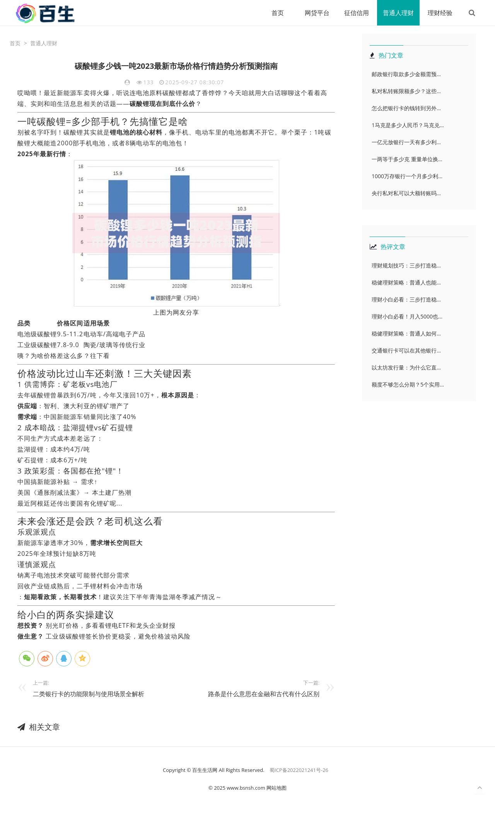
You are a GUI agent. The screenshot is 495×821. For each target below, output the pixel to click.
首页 (277, 13)
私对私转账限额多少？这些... (406, 91)
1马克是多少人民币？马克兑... (408, 125)
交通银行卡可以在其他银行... (406, 350)
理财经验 (440, 13)
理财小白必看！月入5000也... (407, 316)
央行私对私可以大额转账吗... (406, 193)
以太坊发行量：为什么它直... (406, 367)
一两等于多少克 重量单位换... (407, 159)
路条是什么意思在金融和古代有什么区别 (263, 694)
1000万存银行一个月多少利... (407, 176)
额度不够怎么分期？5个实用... (408, 384)
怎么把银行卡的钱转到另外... (406, 108)
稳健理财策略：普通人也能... (406, 282)
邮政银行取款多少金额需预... (406, 74)
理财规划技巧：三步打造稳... (406, 265)
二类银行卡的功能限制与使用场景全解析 (88, 694)
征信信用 (356, 13)
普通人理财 (398, 13)
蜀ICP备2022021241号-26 (299, 769)
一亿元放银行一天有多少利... (406, 142)
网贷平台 (317, 13)
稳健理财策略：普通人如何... (406, 333)
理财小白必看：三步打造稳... (406, 299)
